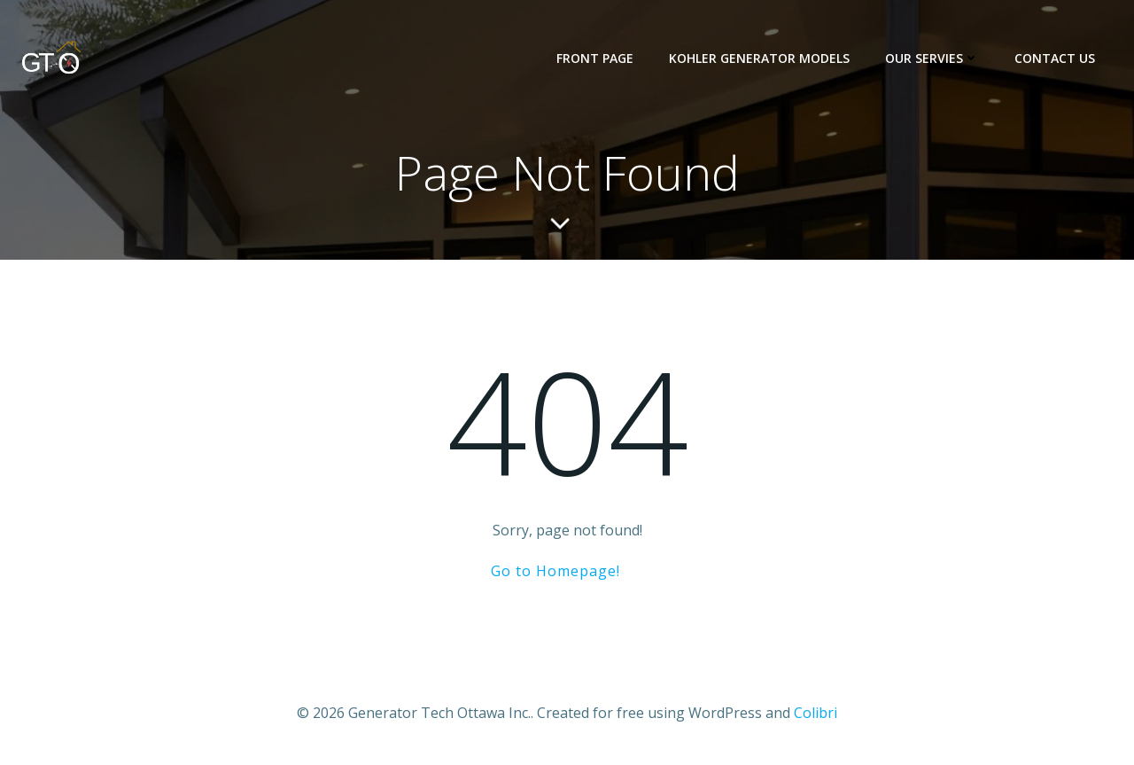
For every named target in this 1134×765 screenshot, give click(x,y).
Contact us (1054, 58)
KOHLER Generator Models (759, 58)
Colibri (815, 712)
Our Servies (932, 58)
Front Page (594, 58)
